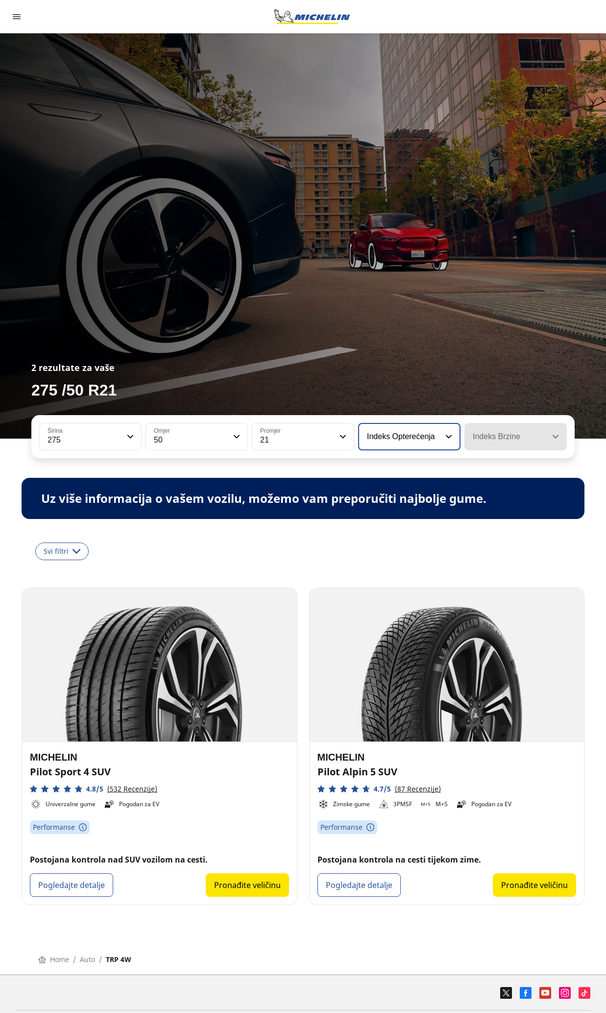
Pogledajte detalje (71, 885)
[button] (129, 437)
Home (53, 959)
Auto (87, 959)
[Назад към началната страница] (312, 16)
